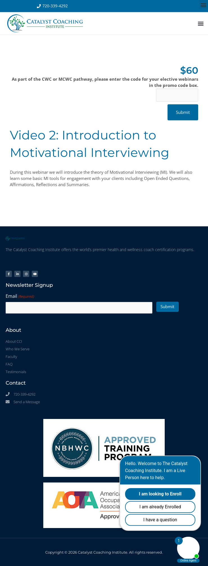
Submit (167, 306)
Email (20, 296)
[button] (203, 4)
